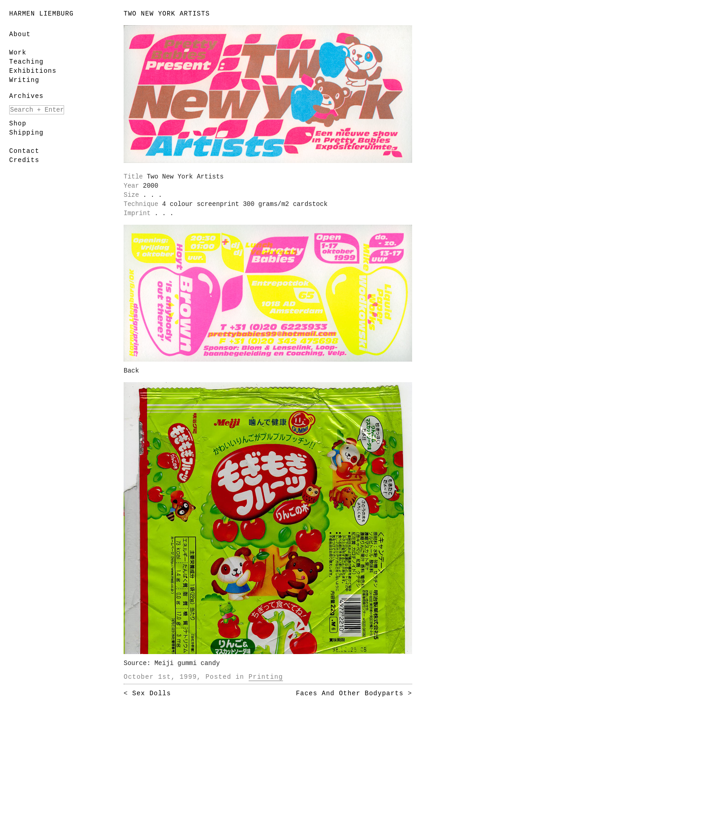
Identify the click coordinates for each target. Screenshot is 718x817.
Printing (266, 677)
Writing (24, 80)
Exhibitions (32, 71)
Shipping (26, 132)
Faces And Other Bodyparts (349, 693)
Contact (24, 151)
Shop (18, 123)
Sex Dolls (151, 693)
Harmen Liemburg (41, 13)
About (20, 34)
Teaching (26, 61)
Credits (24, 160)
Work (18, 52)
